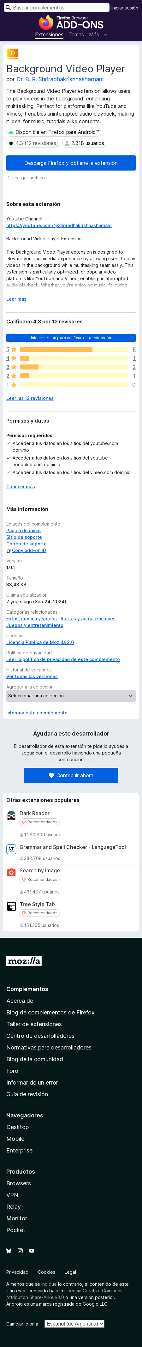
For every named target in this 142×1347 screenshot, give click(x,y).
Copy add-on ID (26, 550)
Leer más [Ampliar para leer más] (16, 299)
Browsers (18, 1183)
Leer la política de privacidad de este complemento (63, 659)
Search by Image (40, 871)
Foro (12, 1070)
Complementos (27, 989)
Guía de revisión (27, 1094)
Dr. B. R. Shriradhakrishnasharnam (60, 79)
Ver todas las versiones (32, 676)
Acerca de (19, 1000)
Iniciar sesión (124, 7)
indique (49, 1284)
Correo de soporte (26, 543)
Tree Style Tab (37, 904)
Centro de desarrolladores (40, 1035)
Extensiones (49, 34)
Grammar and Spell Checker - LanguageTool (73, 847)
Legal (70, 1272)
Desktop (17, 1127)
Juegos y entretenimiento (34, 625)
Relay (13, 1206)
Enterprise (19, 1150)
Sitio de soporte (24, 537)
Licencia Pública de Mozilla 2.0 (40, 642)
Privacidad (17, 1272)
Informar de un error (32, 1082)
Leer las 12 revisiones (30, 398)
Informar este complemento (37, 712)
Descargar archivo (25, 177)
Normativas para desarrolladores (49, 1047)
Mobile (15, 1138)
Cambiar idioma (22, 1323)
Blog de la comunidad (34, 1059)
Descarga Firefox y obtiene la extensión (71, 163)
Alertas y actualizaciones (88, 618)
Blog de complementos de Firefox (50, 1012)
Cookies (46, 1272)
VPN (12, 1195)
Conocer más (20, 486)
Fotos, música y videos (31, 618)
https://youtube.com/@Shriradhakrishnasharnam (59, 225)
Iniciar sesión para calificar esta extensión (71, 337)
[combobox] (56, 7)
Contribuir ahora (71, 775)
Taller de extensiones (34, 1024)
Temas (76, 34)
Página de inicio (23, 530)
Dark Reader (35, 813)
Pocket (15, 1230)
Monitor (16, 1218)
